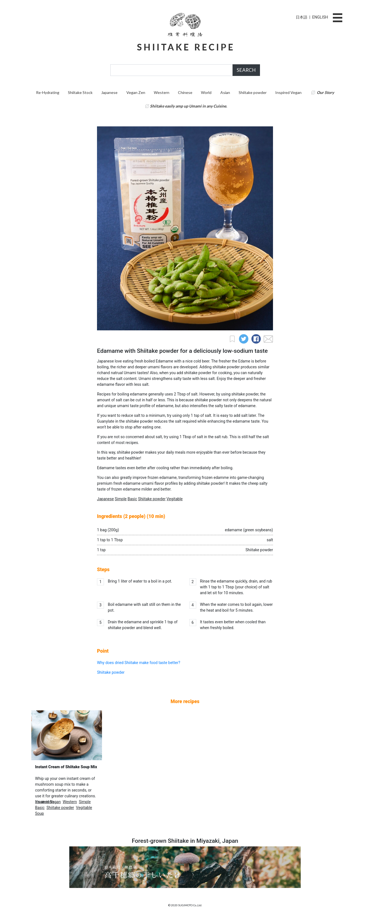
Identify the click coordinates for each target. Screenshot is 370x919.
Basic (132, 499)
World (206, 92)
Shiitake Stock (80, 92)
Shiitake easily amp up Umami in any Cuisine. (188, 106)
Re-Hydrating (47, 92)
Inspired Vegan (288, 92)
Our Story (325, 92)
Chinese (185, 92)
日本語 (301, 17)
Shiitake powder (253, 92)
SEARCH (246, 70)
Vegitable (175, 499)
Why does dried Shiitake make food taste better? (138, 662)
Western (161, 92)
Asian (225, 92)
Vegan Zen (135, 92)
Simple (121, 499)
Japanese (109, 92)
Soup (39, 813)
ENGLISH (320, 17)
